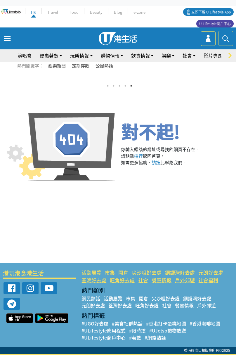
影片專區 (213, 55)
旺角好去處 (122, 280)
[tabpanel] (118, 78)
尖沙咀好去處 (147, 272)
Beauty (96, 12)
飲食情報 (140, 55)
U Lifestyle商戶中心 (215, 23)
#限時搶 (137, 330)
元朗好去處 (210, 272)
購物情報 (110, 55)
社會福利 (208, 280)
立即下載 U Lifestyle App (211, 12)
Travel (52, 12)
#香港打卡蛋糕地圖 (166, 323)
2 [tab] (114, 86)
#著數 (135, 337)
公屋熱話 (104, 66)
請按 (156, 162)
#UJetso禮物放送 (167, 330)
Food (74, 12)
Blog (118, 12)
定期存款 (80, 66)
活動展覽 (91, 272)
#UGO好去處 (94, 323)
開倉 (123, 272)
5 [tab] (131, 86)
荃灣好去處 (93, 280)
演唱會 (25, 55)
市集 (110, 272)
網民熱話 (90, 298)
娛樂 (166, 55)
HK (33, 12)
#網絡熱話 (155, 337)
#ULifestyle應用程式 (103, 330)
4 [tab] (125, 86)
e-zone (139, 12)
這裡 (138, 156)
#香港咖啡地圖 (205, 323)
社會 (187, 55)
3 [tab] (119, 86)
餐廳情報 (161, 280)
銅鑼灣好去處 (180, 272)
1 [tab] (108, 86)
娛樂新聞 (57, 66)
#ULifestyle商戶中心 (103, 337)
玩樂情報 (79, 55)
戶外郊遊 (185, 280)
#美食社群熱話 (127, 323)
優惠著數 (49, 55)
